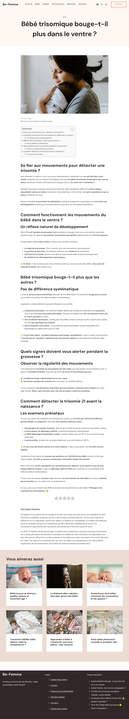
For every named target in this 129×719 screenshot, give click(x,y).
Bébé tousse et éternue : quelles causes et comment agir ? (23, 596)
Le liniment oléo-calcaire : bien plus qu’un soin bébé (64, 594)
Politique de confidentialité (62, 691)
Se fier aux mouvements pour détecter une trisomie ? (43, 132)
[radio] (56, 498)
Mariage (71, 4)
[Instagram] (106, 4)
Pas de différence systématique (37, 143)
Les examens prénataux (35, 154)
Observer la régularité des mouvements (40, 149)
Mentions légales (58, 697)
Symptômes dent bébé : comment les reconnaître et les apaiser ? (104, 596)
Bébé (37, 4)
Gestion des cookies (59, 680)
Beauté (28, 4)
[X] (102, 4)
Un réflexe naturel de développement (39, 138)
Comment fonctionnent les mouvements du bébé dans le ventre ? (48, 135)
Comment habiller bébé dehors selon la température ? (23, 642)
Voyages (82, 4)
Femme (46, 4)
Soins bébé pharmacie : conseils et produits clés (104, 640)
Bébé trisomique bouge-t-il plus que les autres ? (41, 141)
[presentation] (24, 576)
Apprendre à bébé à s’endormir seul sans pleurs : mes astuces (61, 642)
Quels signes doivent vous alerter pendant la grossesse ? (45, 146)
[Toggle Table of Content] (71, 129)
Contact (119, 4)
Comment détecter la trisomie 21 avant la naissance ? (44, 151)
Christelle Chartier (46, 121)
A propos (54, 703)
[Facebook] (97, 4)
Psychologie (58, 4)
